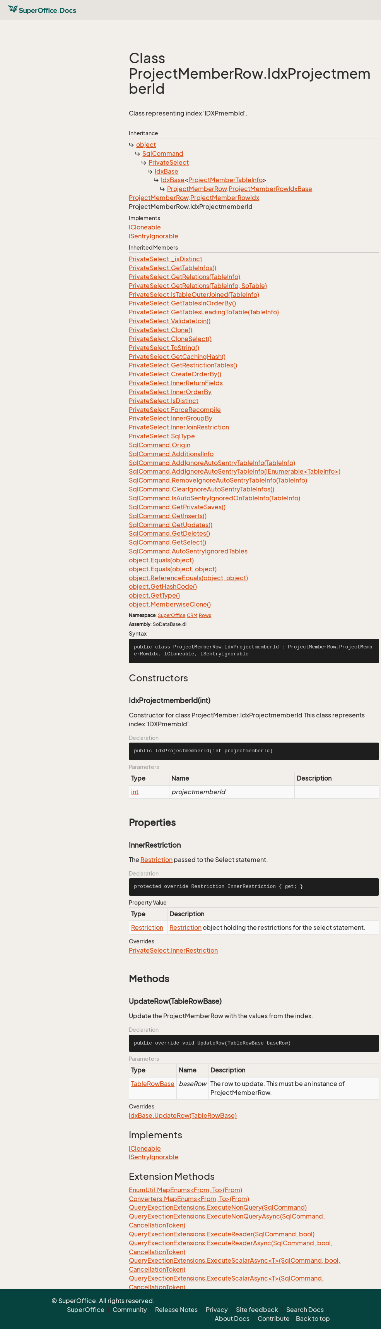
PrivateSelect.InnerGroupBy (170, 418)
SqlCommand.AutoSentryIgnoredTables (188, 551)
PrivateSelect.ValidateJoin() (169, 321)
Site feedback (257, 1309)
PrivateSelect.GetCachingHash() (177, 356)
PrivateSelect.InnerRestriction (173, 950)
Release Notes (176, 1309)
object (146, 144)
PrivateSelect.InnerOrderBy (170, 392)
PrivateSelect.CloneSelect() (170, 339)
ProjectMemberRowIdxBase (270, 189)
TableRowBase (152, 1084)
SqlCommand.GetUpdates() (170, 525)
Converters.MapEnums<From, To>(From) (189, 1199)
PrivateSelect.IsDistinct (163, 401)
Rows (205, 615)
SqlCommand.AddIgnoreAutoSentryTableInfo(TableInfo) (212, 463)
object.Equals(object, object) (173, 569)
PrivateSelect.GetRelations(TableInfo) (184, 277)
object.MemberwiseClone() (170, 604)
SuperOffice (171, 615)
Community (130, 1309)
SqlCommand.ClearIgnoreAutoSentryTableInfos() (201, 489)
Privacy (217, 1309)
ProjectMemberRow (197, 189)
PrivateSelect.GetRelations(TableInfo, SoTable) (198, 286)
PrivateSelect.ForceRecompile (175, 410)
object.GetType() (154, 595)
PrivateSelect (169, 162)
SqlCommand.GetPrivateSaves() (177, 507)
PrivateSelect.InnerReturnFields (176, 383)
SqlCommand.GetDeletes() (169, 533)
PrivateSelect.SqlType (162, 436)
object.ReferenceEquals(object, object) (188, 578)
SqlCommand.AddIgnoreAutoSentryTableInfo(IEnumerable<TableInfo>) (234, 471)
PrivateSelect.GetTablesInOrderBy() (182, 303)
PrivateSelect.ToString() (164, 348)
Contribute (274, 1318)
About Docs (232, 1318)
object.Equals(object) (161, 560)
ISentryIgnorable (153, 236)
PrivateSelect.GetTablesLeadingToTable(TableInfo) (204, 312)
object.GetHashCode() (163, 586)
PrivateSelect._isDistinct (165, 259)
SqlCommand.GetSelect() (167, 542)
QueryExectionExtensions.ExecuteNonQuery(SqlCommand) (218, 1207)
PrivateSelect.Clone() (160, 330)
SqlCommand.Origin (159, 445)
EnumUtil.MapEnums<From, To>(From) (185, 1190)
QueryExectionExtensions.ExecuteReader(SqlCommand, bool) (221, 1234)
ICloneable (145, 227)
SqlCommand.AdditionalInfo (171, 454)
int (134, 792)
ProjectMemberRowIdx (224, 198)
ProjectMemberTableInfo (225, 180)
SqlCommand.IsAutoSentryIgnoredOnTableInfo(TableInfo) (214, 498)
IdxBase (166, 171)
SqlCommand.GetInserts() (168, 516)
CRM (192, 615)
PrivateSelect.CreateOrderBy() (175, 374)
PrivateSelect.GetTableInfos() (172, 268)
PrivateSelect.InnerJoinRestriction (179, 427)
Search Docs (305, 1309)
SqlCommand (162, 153)
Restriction (156, 860)
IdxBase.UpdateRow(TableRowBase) (183, 1115)
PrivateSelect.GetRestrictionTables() (183, 365)
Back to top (313, 1318)
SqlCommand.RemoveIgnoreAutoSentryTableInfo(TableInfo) (218, 480)
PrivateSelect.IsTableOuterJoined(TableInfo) (194, 294)
